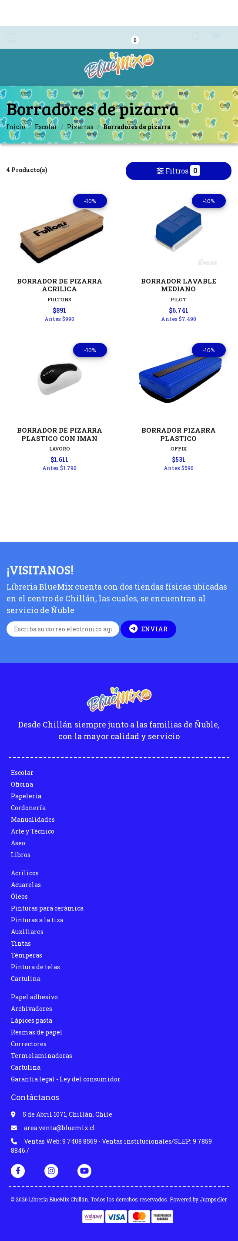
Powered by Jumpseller (198, 1199)
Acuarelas (26, 885)
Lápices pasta (31, 1020)
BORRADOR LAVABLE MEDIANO (178, 285)
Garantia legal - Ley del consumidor (66, 1079)
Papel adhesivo (34, 997)
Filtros (178, 170)
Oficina (22, 784)
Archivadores (31, 1008)
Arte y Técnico (32, 831)
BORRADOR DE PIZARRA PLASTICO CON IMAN (59, 434)
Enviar (148, 628)
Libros (20, 855)
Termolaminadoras (41, 1055)
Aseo (18, 843)
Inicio (16, 127)
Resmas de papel (37, 1032)
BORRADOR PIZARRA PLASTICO (178, 434)
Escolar (46, 127)
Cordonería (28, 808)
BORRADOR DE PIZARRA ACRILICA (59, 285)
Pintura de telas (35, 967)
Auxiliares (27, 931)
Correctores (29, 1044)
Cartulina (25, 978)
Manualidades (33, 819)
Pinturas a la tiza (37, 920)
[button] (189, 37)
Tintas (21, 943)
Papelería (26, 796)
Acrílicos (25, 873)
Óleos (19, 896)
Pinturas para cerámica (47, 908)
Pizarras (80, 127)
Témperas (26, 955)
